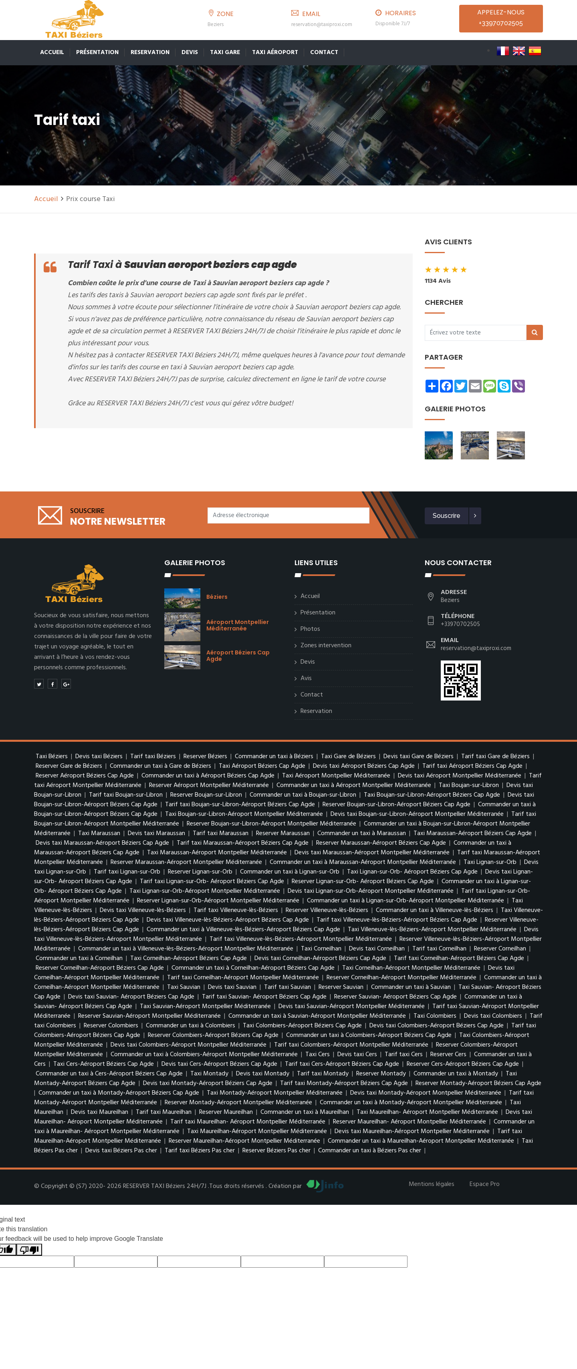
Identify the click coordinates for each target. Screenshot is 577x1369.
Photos (310, 629)
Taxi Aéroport (275, 52)
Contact (324, 52)
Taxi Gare (225, 52)
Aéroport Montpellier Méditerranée (237, 625)
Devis (190, 52)
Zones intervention (326, 645)
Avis (306, 678)
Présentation (97, 52)
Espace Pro (485, 1184)
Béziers (217, 597)
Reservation (150, 52)
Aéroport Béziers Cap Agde (238, 655)
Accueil (52, 52)
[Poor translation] (29, 1250)
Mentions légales (431, 1184)
